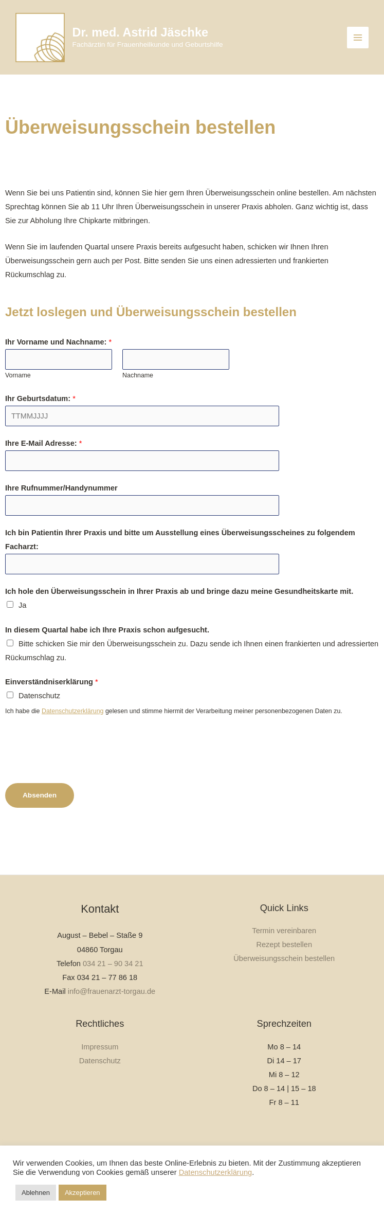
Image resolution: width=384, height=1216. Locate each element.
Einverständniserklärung (51, 694)
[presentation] (83, 760)
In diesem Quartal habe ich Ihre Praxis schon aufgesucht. (107, 642)
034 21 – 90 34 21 (113, 963)
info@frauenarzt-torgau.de (111, 991)
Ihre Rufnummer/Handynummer (61, 500)
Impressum (99, 1047)
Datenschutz (39, 708)
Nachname (137, 387)
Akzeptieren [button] (82, 1192)
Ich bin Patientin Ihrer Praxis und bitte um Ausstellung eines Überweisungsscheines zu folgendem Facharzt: (180, 552)
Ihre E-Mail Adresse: (43, 455)
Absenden (40, 807)
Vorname (18, 387)
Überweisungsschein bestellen (284, 958)
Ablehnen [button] (36, 1192)
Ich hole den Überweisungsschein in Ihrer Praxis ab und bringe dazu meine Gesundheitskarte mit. (179, 604)
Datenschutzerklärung (73, 723)
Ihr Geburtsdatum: (40, 411)
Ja (22, 617)
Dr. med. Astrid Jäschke (164, 38)
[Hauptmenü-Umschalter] (358, 44)
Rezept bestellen (284, 944)
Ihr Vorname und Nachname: (58, 354)
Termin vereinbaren (284, 931)
